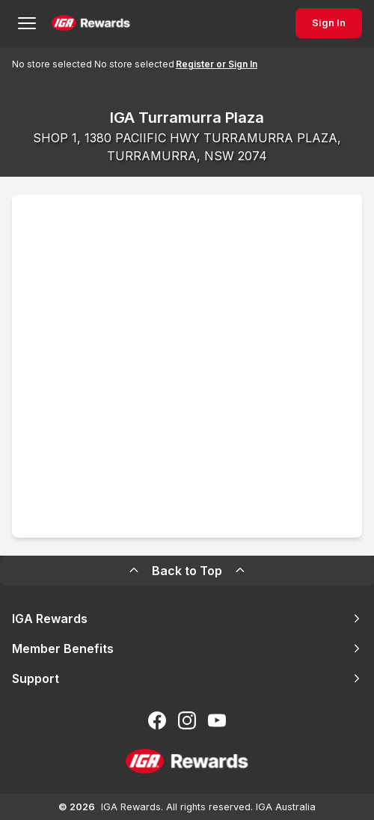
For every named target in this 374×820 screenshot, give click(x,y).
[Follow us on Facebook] (157, 720)
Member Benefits (187, 648)
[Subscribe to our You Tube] (217, 720)
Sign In (329, 22)
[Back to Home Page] (91, 23)
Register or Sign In (216, 64)
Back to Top (187, 570)
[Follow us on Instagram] (187, 720)
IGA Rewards (187, 618)
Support (187, 678)
